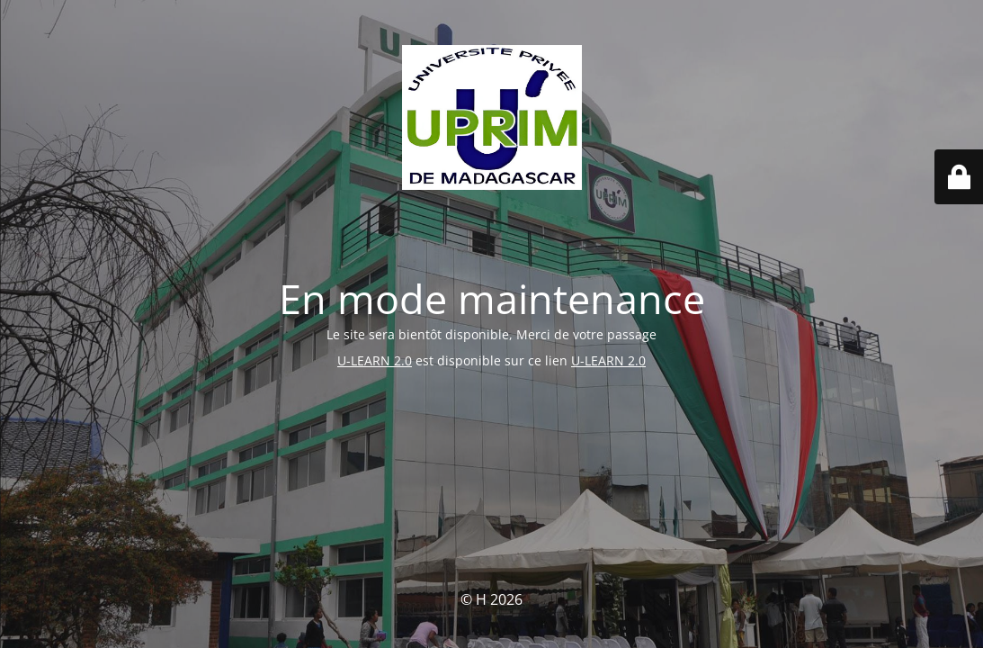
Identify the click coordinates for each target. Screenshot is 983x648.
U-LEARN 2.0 (374, 360)
